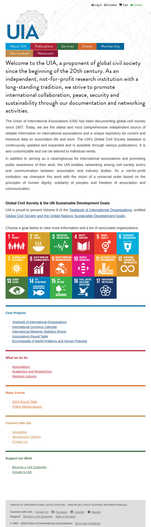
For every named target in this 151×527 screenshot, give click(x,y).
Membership (110, 46)
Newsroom (46, 53)
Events (87, 46)
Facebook (59, 512)
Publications (44, 46)
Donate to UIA (22, 472)
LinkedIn (77, 512)
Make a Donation (66, 516)
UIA (22, 22)
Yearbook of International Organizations (100, 210)
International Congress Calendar (34, 327)
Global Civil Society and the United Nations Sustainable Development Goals (65, 216)
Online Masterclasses (27, 406)
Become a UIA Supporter (29, 467)
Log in (98, 5)
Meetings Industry (24, 376)
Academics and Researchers (32, 371)
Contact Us (20, 441)
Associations (21, 367)
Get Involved (19, 53)
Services (67, 46)
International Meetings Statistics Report (39, 331)
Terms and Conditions (87, 523)
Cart (123, 5)
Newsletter (19, 432)
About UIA (18, 46)
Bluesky (94, 512)
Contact (110, 5)
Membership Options (26, 437)
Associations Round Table (30, 336)
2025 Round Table (24, 402)
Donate (136, 5)
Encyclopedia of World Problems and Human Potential (49, 341)
